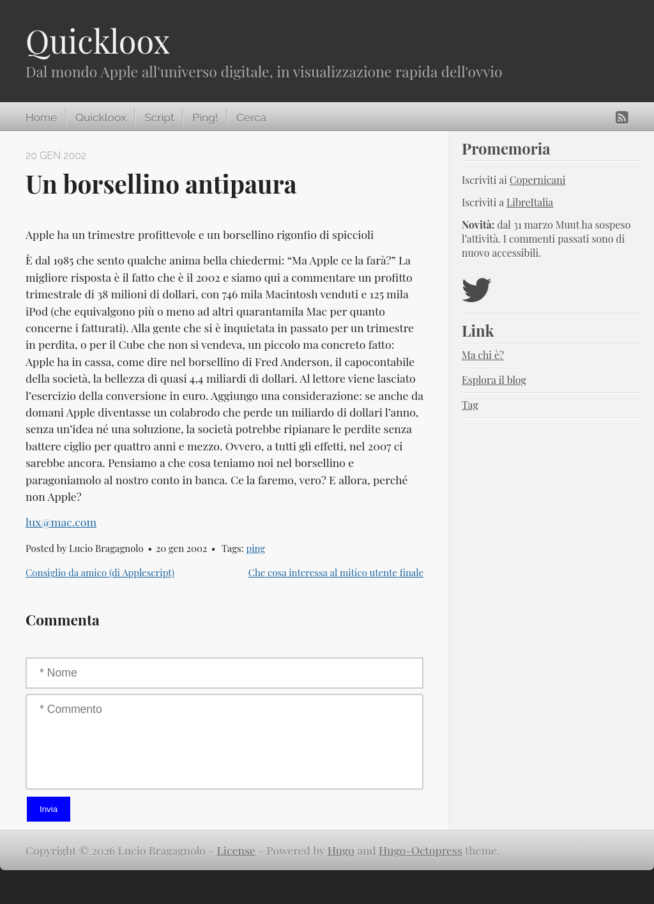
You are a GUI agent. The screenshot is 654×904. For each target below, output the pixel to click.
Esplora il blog (494, 380)
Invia (48, 809)
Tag (470, 404)
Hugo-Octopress (420, 850)
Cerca (251, 117)
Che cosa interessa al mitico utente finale (335, 572)
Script (159, 117)
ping (255, 548)
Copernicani (538, 180)
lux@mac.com (61, 521)
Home (41, 117)
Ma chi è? (483, 355)
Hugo (341, 850)
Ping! (205, 117)
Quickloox (98, 40)
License (236, 850)
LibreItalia (529, 202)
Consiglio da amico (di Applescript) (100, 572)
